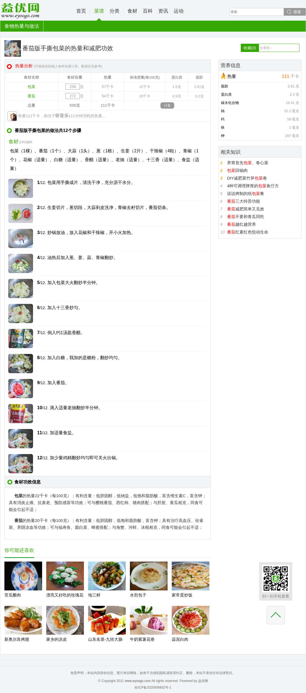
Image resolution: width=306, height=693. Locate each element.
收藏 (250, 48)
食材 (132, 11)
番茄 (31, 96)
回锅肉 (237, 170)
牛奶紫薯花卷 (142, 639)
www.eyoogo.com (138, 681)
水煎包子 (138, 595)
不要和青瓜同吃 (245, 216)
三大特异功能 (243, 201)
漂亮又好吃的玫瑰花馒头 (64, 599)
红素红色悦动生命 (247, 232)
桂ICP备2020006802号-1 (153, 687)
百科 (148, 11)
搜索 (297, 12)
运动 (179, 11)
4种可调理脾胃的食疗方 (253, 185)
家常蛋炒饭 (182, 595)
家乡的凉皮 (56, 639)
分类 (114, 11)
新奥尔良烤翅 (16, 639)
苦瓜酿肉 (12, 595)
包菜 (31, 86)
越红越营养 (241, 224)
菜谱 (99, 14)
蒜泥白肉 (180, 639)
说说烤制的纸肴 (245, 193)
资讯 (163, 11)
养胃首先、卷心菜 (247, 162)
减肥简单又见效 (245, 209)
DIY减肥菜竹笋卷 (247, 178)
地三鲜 (94, 595)
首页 (81, 11)
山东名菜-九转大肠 (105, 639)
